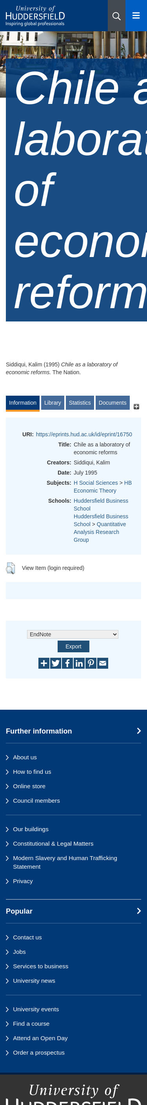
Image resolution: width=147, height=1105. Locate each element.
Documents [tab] (113, 403)
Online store (29, 786)
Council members (36, 800)
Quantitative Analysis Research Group (100, 532)
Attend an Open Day (40, 1038)
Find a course (31, 1023)
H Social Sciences (96, 483)
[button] (116, 15)
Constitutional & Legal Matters (53, 843)
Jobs (19, 951)
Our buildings (31, 829)
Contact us (27, 937)
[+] (136, 406)
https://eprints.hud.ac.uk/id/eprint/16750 (84, 434)
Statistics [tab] (80, 403)
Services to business (40, 966)
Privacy (23, 881)
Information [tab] (22, 403)
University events (36, 1009)
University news (34, 980)
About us (25, 757)
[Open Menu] (136, 15)
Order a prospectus (39, 1052)
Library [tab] (52, 403)
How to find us (32, 771)
